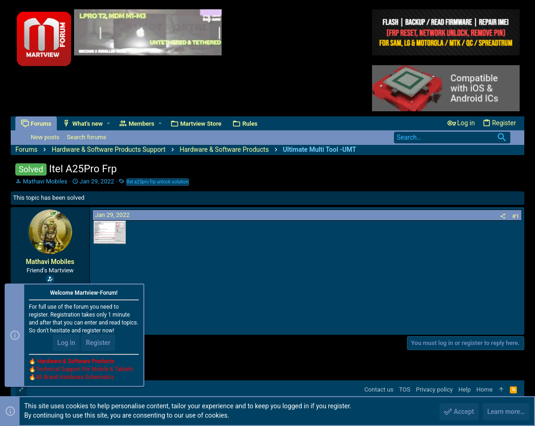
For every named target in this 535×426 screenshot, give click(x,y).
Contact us (378, 389)
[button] (108, 123)
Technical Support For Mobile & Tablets (84, 369)
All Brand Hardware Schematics (75, 377)
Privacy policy (434, 389)
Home (484, 389)
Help (464, 389)
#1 (515, 216)
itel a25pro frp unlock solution (157, 181)
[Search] (452, 137)
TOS (404, 389)
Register (98, 343)
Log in (66, 343)
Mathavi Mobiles (45, 181)
